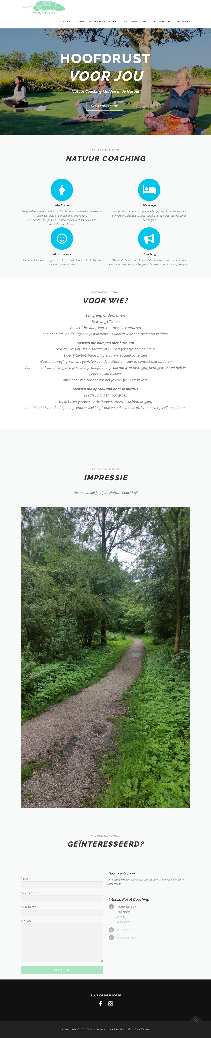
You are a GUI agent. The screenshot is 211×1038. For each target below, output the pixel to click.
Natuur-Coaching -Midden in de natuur (89, 21)
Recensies (183, 21)
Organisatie (161, 21)
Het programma (135, 21)
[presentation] (27, 657)
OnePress (114, 1029)
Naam (25, 974)
